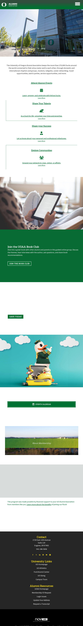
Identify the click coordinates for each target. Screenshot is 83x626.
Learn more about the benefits (39, 504)
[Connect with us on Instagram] (43, 554)
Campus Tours (41, 579)
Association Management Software (41, 620)
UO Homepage (41, 564)
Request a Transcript (41, 604)
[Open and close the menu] (48, 4)
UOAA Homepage (41, 589)
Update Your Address (41, 600)
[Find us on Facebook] (32, 554)
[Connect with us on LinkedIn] (39, 554)
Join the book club (19, 263)
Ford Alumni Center (41, 572)
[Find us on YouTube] (46, 554)
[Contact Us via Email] (50, 554)
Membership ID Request (41, 592)
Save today (15, 316)
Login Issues (41, 596)
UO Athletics (41, 568)
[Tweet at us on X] (36, 554)
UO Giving (41, 575)
